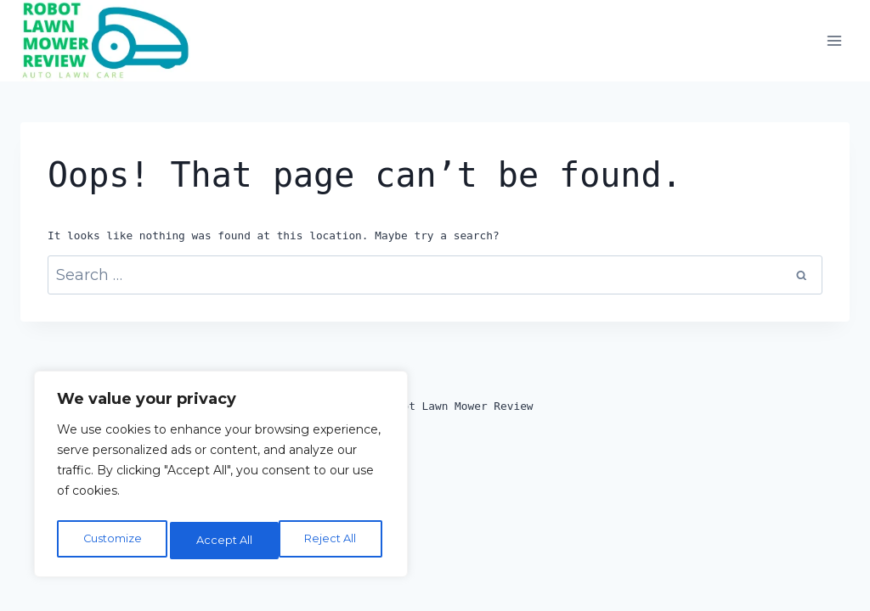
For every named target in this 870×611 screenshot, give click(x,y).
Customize (111, 540)
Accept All (333, 540)
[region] (221, 477)
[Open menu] (834, 41)
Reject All (223, 540)
